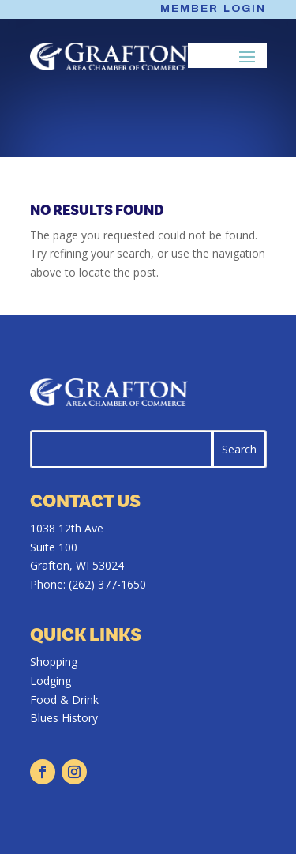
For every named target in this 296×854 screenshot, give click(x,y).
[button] (247, 56)
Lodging (50, 680)
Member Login (213, 8)
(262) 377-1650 (107, 584)
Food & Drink (64, 699)
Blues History (64, 717)
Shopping (53, 661)
